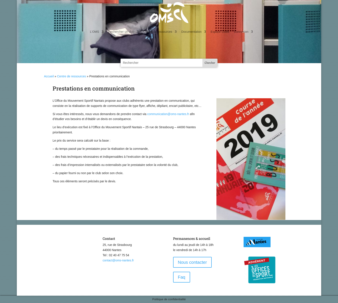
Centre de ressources (157, 31)
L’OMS (94, 31)
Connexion (241, 31)
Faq (181, 277)
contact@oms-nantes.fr (118, 260)
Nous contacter (192, 262)
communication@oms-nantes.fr (168, 114)
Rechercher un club (121, 31)
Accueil (49, 76)
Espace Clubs (220, 31)
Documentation (191, 31)
